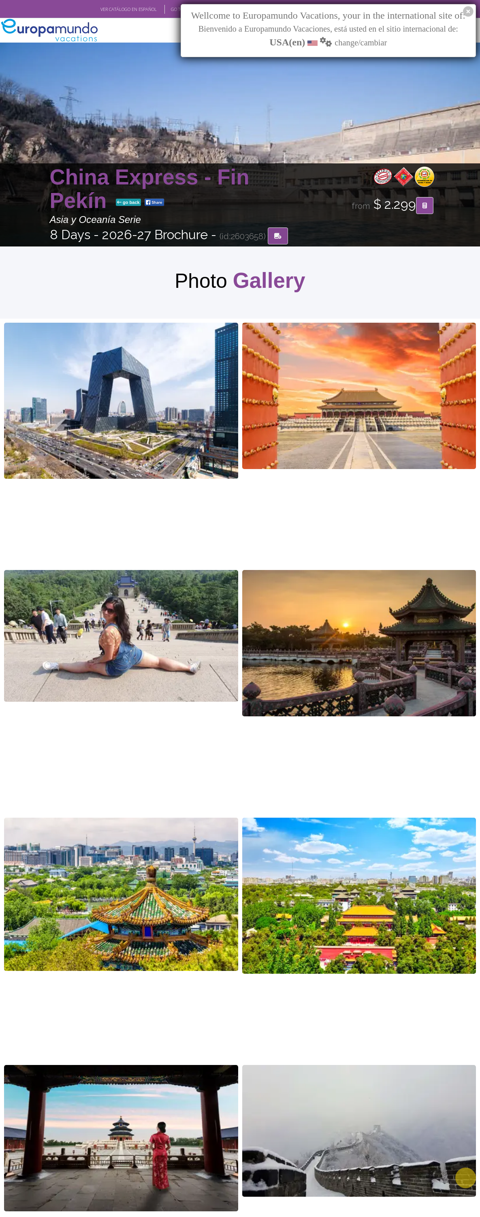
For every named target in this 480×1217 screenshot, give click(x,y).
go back (128, 203)
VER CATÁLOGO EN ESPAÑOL (128, 9)
